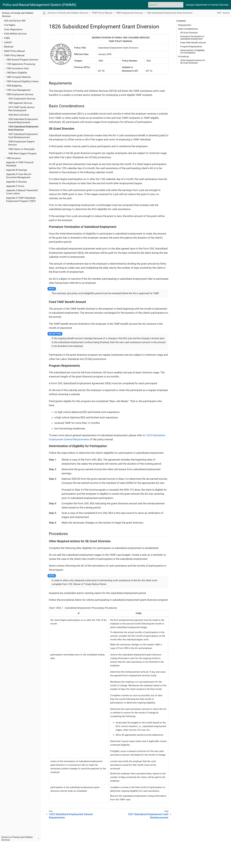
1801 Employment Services (21, 98)
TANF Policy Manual (14, 55)
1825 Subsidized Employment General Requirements (71, 816)
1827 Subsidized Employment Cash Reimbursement (148, 816)
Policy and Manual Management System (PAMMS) (39, 4)
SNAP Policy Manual (14, 51)
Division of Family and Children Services (68, 12)
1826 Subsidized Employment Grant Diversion (169, 12)
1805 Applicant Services (20, 103)
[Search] (165, 4)
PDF (219, 12)
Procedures (183, 56)
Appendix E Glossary (16, 181)
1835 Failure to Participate (21, 149)
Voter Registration (13, 29)
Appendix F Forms (15, 186)
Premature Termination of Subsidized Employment (192, 37)
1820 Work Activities (18, 114)
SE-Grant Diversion (189, 32)
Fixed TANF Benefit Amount (193, 42)
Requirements (184, 25)
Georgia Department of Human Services (207, 4)
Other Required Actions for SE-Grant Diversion (192, 61)
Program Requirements (191, 46)
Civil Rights (9, 25)
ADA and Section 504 (14, 20)
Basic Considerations (188, 29)
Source (226, 12)
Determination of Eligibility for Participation (192, 51)
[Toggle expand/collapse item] (2, 33)
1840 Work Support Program (22, 153)
